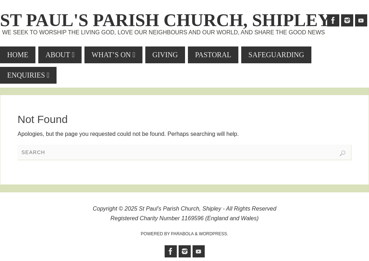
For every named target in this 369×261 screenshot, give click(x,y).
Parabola (182, 233)
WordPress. (213, 233)
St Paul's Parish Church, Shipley (165, 20)
